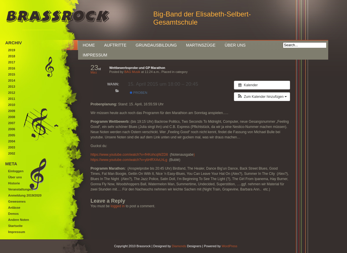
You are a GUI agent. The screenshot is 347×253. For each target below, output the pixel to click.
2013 (11, 86)
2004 (11, 141)
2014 (11, 80)
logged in (118, 206)
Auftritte (115, 45)
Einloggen (15, 171)
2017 (11, 62)
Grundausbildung (156, 45)
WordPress (229, 246)
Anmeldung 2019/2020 (25, 195)
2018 (11, 56)
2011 (11, 98)
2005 (11, 135)
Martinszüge (200, 45)
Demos (13, 213)
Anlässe (14, 207)
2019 (11, 50)
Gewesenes (17, 201)
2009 (11, 111)
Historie (14, 183)
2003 (11, 147)
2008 (11, 117)
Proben (138, 92)
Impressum (95, 55)
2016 (11, 68)
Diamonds (179, 246)
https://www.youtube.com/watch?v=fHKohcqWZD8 (130, 155)
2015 (11, 74)
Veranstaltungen (20, 189)
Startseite (15, 226)
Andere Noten (18, 219)
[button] (262, 97)
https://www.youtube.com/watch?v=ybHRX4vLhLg (129, 160)
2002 (11, 153)
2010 (11, 105)
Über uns (235, 45)
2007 (11, 123)
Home (89, 45)
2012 (11, 92)
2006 (11, 129)
